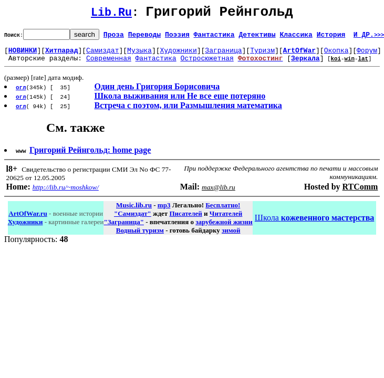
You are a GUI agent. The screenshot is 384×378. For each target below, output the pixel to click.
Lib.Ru (111, 14)
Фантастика (214, 37)
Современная (108, 64)
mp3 (164, 211)
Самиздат (102, 54)
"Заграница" (123, 228)
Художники (178, 54)
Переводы (144, 37)
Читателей (226, 220)
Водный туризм (140, 236)
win (349, 64)
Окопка (336, 54)
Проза (113, 37)
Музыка (139, 54)
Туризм (262, 54)
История (331, 37)
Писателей (185, 220)
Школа (314, 223)
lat (363, 64)
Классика (295, 37)
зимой (231, 236)
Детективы (256, 37)
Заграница (223, 54)
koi (335, 64)
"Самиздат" (132, 220)
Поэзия (177, 37)
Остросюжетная (206, 64)
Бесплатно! (222, 211)
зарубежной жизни (224, 228)
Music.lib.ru (134, 211)
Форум (367, 54)
